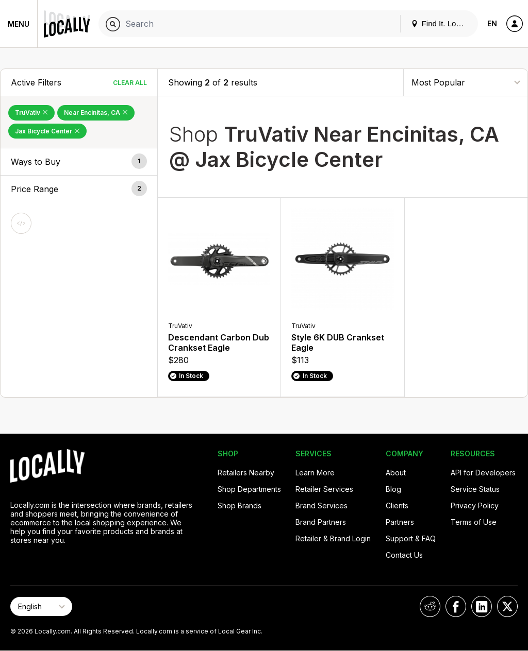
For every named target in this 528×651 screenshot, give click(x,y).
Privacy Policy (475, 505)
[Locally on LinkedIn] (481, 606)
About (396, 472)
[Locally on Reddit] (430, 606)
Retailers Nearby (246, 472)
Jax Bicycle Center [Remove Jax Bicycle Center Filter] (47, 131)
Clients (397, 505)
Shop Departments (249, 489)
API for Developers (483, 472)
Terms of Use (474, 522)
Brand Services (321, 505)
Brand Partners (320, 522)
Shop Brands (239, 505)
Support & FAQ (411, 538)
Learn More (315, 472)
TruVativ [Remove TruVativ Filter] (31, 112)
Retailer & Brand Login (333, 538)
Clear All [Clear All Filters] (130, 83)
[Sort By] (465, 82)
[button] (79, 161)
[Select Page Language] (41, 606)
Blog (393, 489)
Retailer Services (324, 489)
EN (492, 23)
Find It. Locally (441, 23)
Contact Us (404, 555)
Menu (18, 24)
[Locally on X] (507, 606)
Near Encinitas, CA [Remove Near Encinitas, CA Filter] (96, 112)
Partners (400, 522)
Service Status (475, 489)
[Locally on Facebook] (456, 606)
